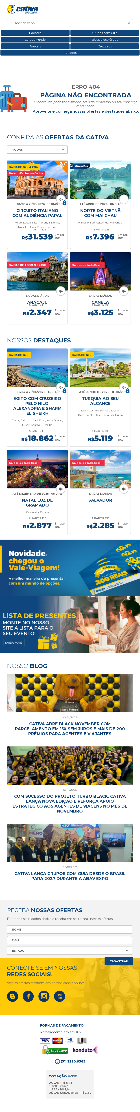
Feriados (70, 52)
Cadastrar (119, 961)
